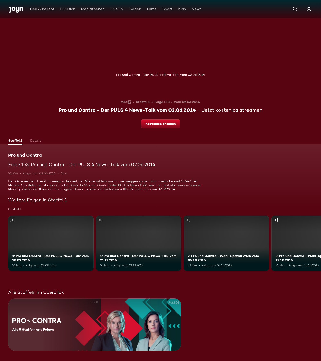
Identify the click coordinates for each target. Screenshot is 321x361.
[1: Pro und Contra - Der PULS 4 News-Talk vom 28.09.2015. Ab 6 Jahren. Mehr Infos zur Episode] (51, 243)
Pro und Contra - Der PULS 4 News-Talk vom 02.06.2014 (160, 75)
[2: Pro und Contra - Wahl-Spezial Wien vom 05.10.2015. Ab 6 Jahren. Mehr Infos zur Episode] (226, 243)
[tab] (15, 141)
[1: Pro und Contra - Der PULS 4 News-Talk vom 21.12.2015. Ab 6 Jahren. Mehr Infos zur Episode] (138, 243)
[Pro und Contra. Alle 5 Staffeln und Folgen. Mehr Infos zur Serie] (94, 324)
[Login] (309, 9)
